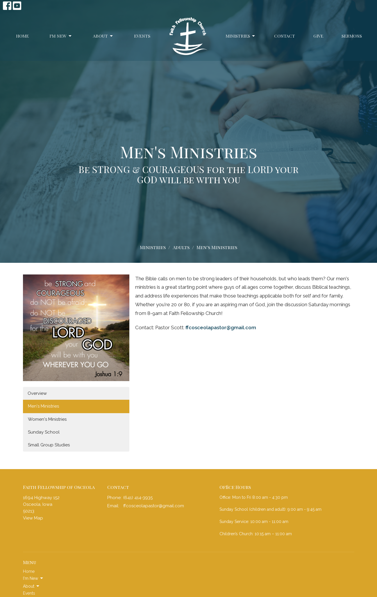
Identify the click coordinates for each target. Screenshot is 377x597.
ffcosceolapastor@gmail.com (220, 327)
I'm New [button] (33, 578)
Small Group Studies (49, 445)
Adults (181, 247)
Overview (37, 393)
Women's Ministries (47, 419)
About (103, 36)
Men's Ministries (43, 406)
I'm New (60, 36)
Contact (284, 36)
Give (318, 36)
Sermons (352, 36)
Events (142, 36)
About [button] (31, 586)
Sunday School (44, 432)
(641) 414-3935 (138, 497)
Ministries (241, 36)
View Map (33, 518)
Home (22, 36)
